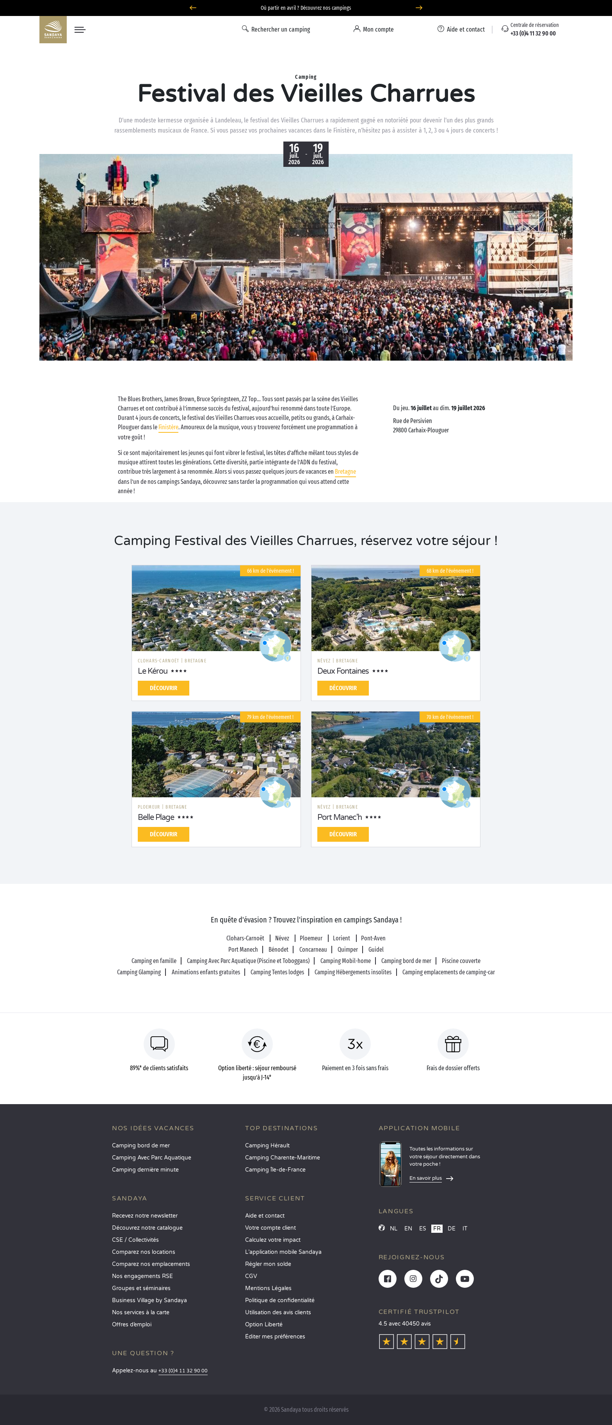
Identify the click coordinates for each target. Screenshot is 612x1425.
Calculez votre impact (273, 1240)
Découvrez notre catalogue (147, 1228)
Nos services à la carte (140, 1312)
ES (422, 1228)
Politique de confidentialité (280, 1300)
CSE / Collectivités (135, 1240)
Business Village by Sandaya (149, 1300)
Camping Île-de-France (275, 1170)
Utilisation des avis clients (278, 1312)
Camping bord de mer (141, 1145)
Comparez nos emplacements (151, 1264)
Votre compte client (270, 1228)
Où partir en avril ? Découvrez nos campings (306, 8)
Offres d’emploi (131, 1324)
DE (451, 1228)
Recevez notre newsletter (145, 1216)
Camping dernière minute (145, 1170)
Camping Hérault (267, 1145)
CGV (251, 1276)
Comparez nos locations (143, 1252)
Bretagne (345, 471)
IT (465, 1228)
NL (393, 1228)
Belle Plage (156, 817)
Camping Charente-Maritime (282, 1157)
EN (408, 1228)
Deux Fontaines (343, 671)
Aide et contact (265, 1216)
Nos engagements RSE (142, 1276)
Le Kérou (152, 671)
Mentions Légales (268, 1288)
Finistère (168, 427)
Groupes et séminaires (141, 1288)
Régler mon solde (268, 1264)
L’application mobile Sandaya (283, 1252)
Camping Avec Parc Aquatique (151, 1157)
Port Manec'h (339, 817)
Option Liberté (264, 1324)
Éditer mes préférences (275, 1336)
